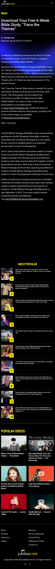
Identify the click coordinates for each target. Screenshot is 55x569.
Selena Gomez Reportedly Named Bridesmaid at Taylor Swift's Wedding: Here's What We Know (33, 347)
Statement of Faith (36, 541)
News (3, 530)
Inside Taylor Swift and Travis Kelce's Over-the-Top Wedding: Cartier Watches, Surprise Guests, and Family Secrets (33, 271)
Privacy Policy (34, 537)
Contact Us (33, 545)
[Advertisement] (27, 251)
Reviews (4, 534)
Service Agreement (36, 534)
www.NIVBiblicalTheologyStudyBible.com (24, 199)
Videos (4, 541)
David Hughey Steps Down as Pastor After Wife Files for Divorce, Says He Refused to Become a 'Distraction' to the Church (34, 378)
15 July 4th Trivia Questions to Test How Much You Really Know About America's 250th (33, 362)
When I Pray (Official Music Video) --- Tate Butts (12, 454)
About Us (32, 530)
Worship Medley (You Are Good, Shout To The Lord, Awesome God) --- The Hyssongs (40, 456)
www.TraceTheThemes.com (16, 108)
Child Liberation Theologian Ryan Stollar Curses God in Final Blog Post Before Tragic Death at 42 (33, 393)
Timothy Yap (9, 38)
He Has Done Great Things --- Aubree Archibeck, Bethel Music (13, 486)
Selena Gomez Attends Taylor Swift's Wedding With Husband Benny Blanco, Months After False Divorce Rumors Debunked (32, 286)
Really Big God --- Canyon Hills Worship (40, 513)
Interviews (5, 537)
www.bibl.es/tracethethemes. (16, 118)
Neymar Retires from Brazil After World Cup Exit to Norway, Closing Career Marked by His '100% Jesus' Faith (34, 301)
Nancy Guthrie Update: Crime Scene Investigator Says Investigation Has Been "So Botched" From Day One (32, 316)
